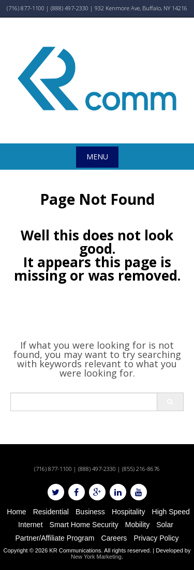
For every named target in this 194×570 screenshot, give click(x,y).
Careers (114, 538)
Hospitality (128, 512)
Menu (97, 156)
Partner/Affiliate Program (54, 538)
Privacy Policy (155, 538)
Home (16, 512)
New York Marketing (96, 556)
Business (90, 512)
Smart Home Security (84, 524)
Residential (51, 512)
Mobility (137, 524)
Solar (164, 524)
